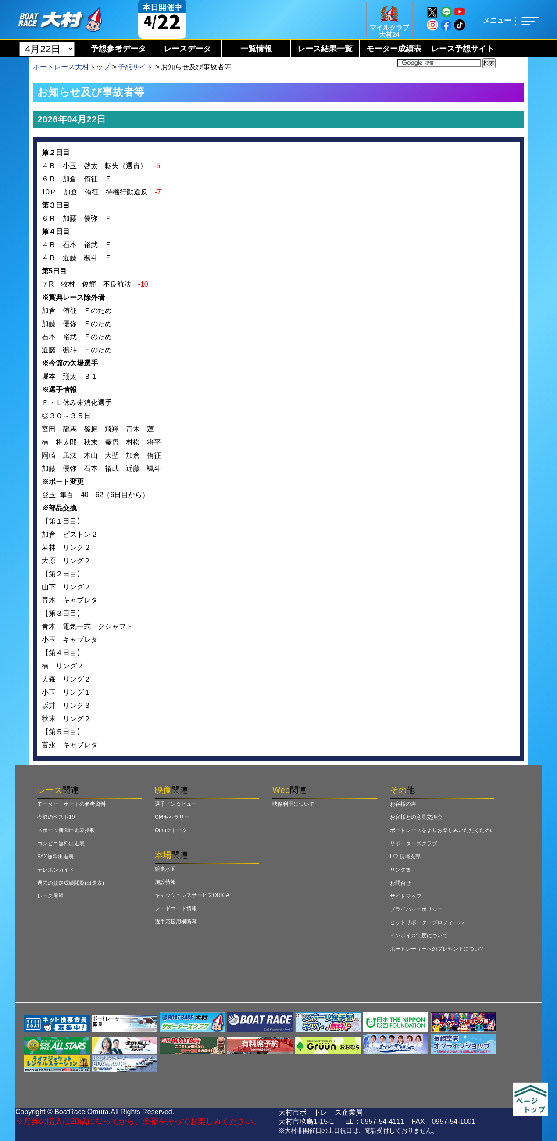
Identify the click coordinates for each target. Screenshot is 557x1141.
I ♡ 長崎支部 (405, 857)
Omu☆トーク (171, 830)
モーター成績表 (393, 48)
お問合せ (400, 883)
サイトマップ (405, 896)
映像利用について (293, 804)
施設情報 (165, 882)
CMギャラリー (172, 817)
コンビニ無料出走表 (61, 843)
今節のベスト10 (56, 817)
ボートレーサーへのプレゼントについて (437, 949)
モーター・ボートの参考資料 (71, 804)
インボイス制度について (419, 936)
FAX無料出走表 (55, 857)
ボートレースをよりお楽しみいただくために (442, 830)
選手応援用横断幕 (176, 922)
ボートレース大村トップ (71, 67)
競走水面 (165, 869)
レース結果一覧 (325, 48)
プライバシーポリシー (416, 909)
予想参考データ (118, 48)
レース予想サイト (462, 48)
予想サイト (135, 67)
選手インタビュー (176, 804)
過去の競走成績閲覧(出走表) (70, 883)
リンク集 (400, 870)
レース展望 (50, 896)
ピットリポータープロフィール (427, 922)
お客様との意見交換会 (416, 817)
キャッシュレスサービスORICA (192, 895)
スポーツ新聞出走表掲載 (66, 830)
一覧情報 (256, 48)
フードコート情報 (176, 908)
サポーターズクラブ (413, 843)
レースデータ (187, 48)
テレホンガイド (55, 870)
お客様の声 (403, 804)
